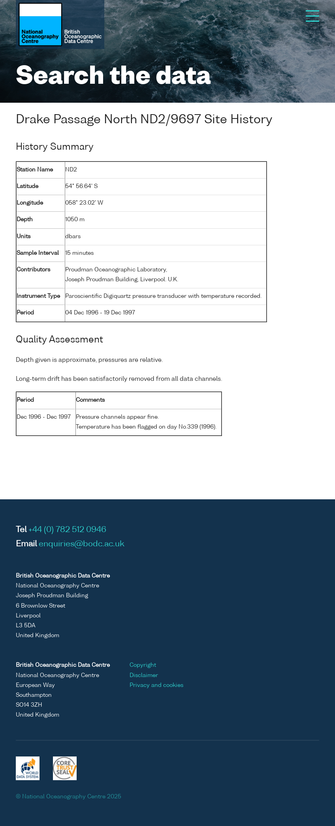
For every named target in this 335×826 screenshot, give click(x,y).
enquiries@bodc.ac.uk (81, 544)
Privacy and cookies (156, 685)
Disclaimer (144, 675)
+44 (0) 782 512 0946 (67, 530)
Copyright (143, 665)
